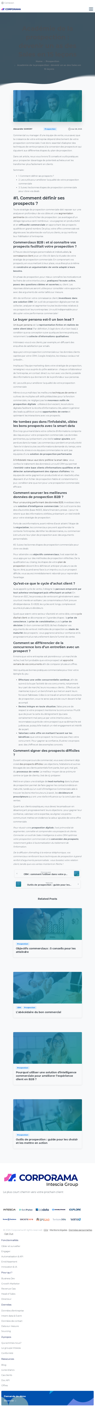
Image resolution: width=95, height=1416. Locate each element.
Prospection (52, 61)
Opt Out (8, 1234)
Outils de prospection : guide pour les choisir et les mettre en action (47, 1143)
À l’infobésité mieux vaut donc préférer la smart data (40, 460)
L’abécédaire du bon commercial (38, 1014)
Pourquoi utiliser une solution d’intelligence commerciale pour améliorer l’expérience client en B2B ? (46, 1078)
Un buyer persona (22, 325)
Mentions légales (58, 1230)
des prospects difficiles (31, 764)
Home (39, 61)
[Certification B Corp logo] (9, 1209)
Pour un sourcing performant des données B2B (38, 502)
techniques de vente (63, 392)
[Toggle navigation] (91, 9)
